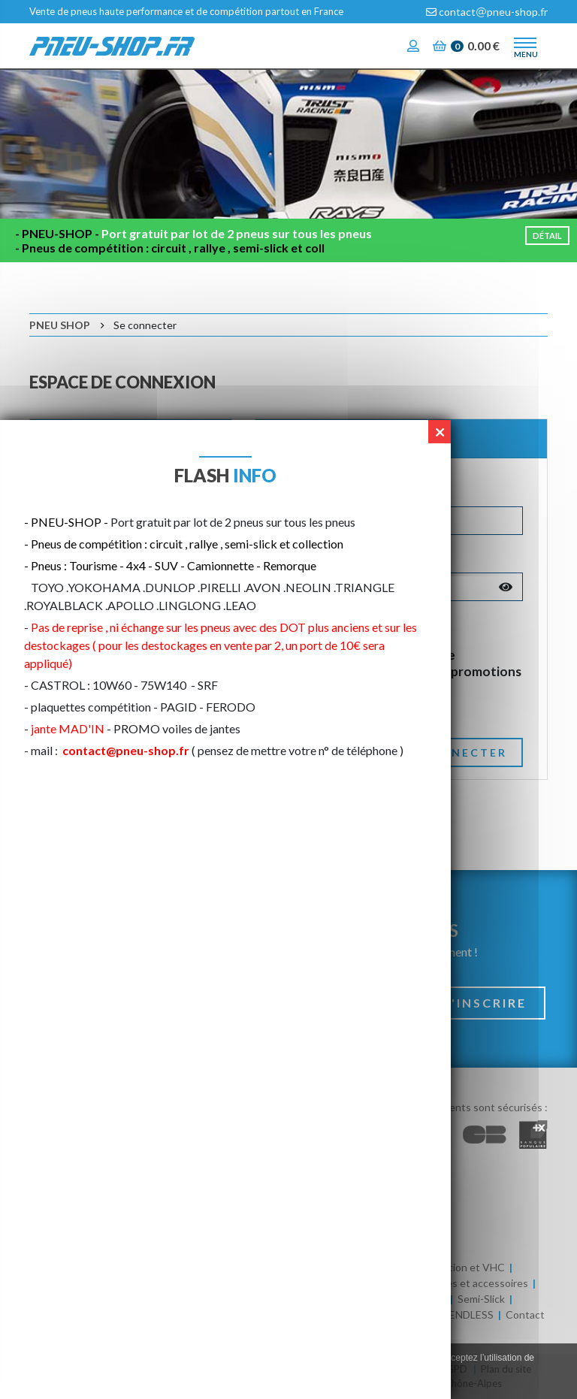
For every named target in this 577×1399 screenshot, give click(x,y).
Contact (525, 1314)
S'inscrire (485, 1003)
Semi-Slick (481, 1298)
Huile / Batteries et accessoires (454, 1283)
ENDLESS (471, 1314)
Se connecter (452, 752)
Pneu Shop (59, 325)
